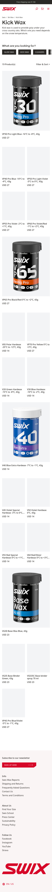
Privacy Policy (8, 824)
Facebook (7, 838)
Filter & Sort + (43, 64)
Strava (5, 850)
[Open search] (36, 8)
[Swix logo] (9, 8)
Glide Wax (9, 52)
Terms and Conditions (13, 795)
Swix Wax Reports (11, 780)
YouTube (6, 846)
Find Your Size (9, 809)
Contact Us (7, 791)
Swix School (8, 813)
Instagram (7, 842)
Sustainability (8, 821)
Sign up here (18, 765)
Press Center (8, 817)
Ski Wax (11, 17)
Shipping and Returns (12, 783)
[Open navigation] (48, 8)
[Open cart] (42, 8)
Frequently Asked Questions (16, 787)
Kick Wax (19, 17)
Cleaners (39, 52)
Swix (4, 17)
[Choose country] (8, 884)
